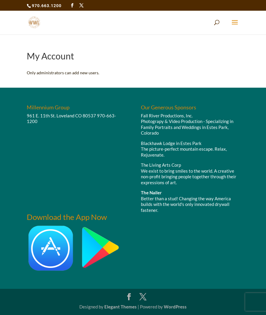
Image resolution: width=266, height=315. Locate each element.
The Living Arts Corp (161, 165)
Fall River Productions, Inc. (167, 115)
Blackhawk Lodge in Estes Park (171, 143)
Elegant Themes (120, 306)
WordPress (175, 306)
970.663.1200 (47, 5)
